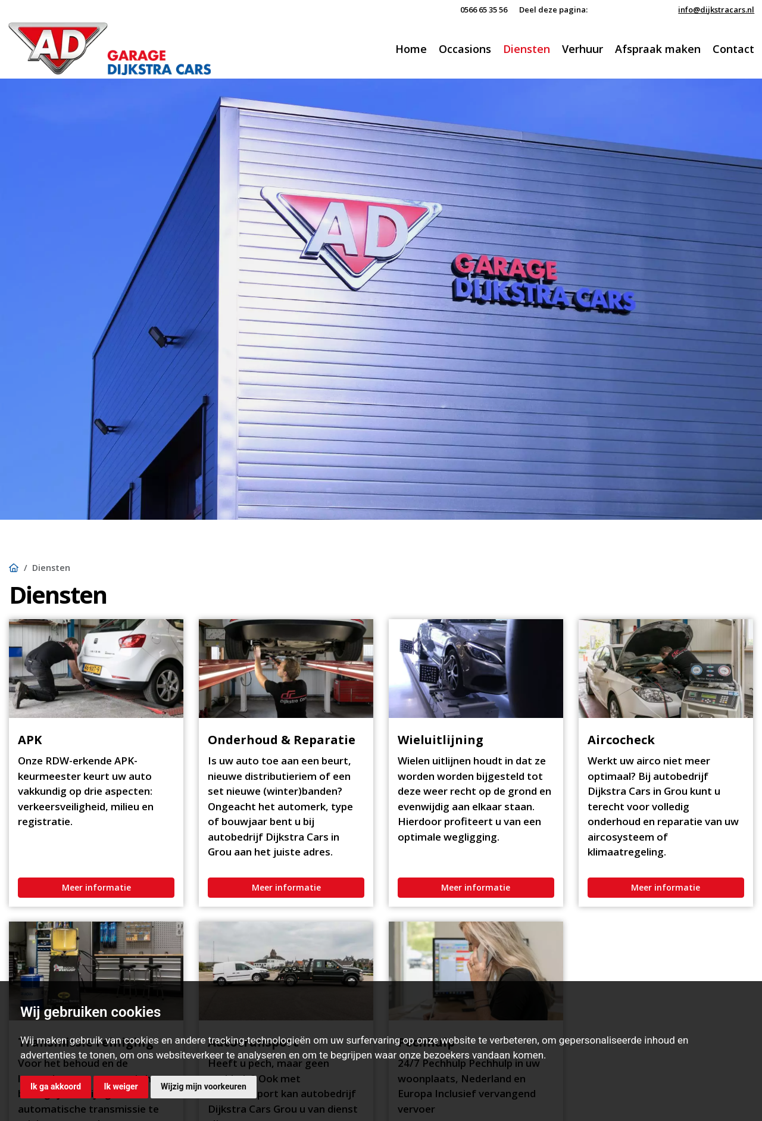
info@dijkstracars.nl (716, 9)
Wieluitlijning (440, 740)
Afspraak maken (658, 49)
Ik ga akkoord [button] (55, 1086)
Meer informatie (96, 887)
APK (30, 740)
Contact (733, 49)
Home (411, 49)
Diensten (526, 49)
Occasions (465, 49)
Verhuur (582, 49)
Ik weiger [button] (121, 1086)
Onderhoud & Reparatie (281, 740)
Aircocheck (621, 740)
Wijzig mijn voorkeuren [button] (203, 1086)
